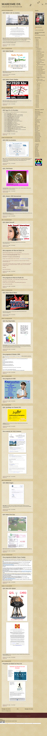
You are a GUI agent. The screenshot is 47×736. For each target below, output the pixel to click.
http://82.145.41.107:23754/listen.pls (8, 364)
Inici (17, 708)
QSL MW (36, 154)
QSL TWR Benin (8, 168)
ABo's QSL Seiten (37, 111)
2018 (36, 96)
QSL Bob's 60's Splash (9, 588)
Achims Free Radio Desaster (39, 112)
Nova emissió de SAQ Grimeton (12, 431)
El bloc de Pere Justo (38, 119)
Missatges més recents (6, 708)
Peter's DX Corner (37, 125)
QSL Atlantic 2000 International (12, 196)
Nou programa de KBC (9, 378)
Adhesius (36, 145)
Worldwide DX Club (37, 141)
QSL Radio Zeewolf (8, 222)
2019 (36, 95)
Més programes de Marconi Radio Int (13, 250)
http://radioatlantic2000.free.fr (23, 358)
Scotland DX (36, 131)
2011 (36, 105)
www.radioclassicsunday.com (9, 564)
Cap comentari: (13, 44)
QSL (6, 45)
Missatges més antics (29, 708)
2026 (36, 39)
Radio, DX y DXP (37, 130)
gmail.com (29, 258)
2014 (36, 101)
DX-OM (36, 118)
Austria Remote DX (37, 113)
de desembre (38, 48)
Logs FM (36, 150)
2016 (36, 99)
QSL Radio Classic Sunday (10, 79)
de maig (38, 88)
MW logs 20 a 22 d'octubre (10, 110)
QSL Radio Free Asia (9, 514)
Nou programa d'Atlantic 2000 (11, 354)
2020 (36, 47)
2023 (36, 43)
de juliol (38, 85)
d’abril (37, 89)
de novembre (38, 49)
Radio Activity (37, 128)
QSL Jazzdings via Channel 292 (12, 407)
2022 (36, 44)
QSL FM (7, 510)
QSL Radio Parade (8, 51)
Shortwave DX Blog (37, 135)
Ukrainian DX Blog (37, 140)
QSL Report (36, 156)
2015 (36, 100)
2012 (36, 104)
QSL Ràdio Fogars (8, 483)
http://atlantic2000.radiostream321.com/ (8, 365)
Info (6, 272)
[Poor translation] (3, 722)
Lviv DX (36, 123)
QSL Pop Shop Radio (9, 321)
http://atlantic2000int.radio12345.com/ (8, 362)
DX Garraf (36, 117)
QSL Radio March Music (10, 292)
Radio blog (36, 129)
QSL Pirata (7, 75)
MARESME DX (11, 4)
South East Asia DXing (38, 136)
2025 (36, 40)
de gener (38, 93)
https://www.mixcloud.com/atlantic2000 (18, 370)
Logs (6, 134)
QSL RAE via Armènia (9, 140)
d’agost (38, 84)
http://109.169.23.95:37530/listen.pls (8, 361)
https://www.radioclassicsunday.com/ (11, 101)
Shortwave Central (37, 134)
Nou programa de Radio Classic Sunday (14, 557)
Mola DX (36, 124)
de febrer (38, 92)
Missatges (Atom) (8, 710)
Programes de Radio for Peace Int (12, 663)
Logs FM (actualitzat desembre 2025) (40, 35)
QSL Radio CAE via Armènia (11, 13)
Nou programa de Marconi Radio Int (13, 277)
